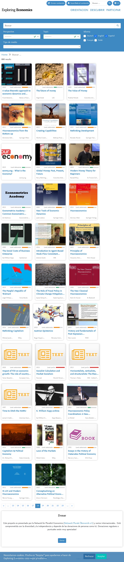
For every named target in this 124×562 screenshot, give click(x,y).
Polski (100, 40)
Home (4, 55)
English (101, 36)
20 (48, 506)
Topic (45, 32)
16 (28, 506)
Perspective (8, 32)
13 (13, 506)
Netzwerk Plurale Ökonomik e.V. (78, 523)
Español (111, 36)
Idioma (87, 32)
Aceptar (101, 556)
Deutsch (90, 36)
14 (18, 506)
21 (53, 506)
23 (63, 506)
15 (23, 506)
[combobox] (42, 46)
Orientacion (79, 10)
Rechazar (89, 556)
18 (38, 506)
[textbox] (42, 46)
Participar (113, 10)
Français (90, 40)
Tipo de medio (10, 42)
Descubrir (97, 10)
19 (43, 506)
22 (58, 506)
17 (33, 506)
